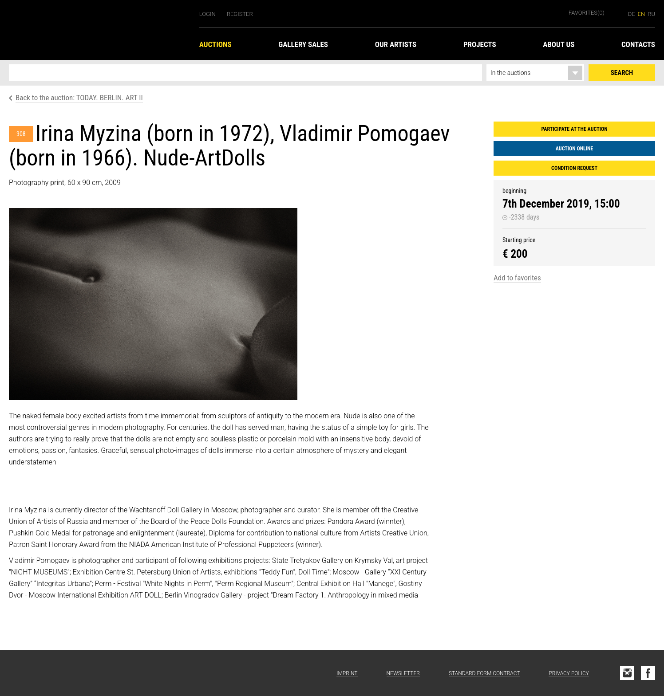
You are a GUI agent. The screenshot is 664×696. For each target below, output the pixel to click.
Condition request (574, 168)
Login (207, 14)
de (631, 14)
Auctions (215, 44)
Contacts (638, 44)
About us (558, 44)
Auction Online (574, 148)
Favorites (587, 12)
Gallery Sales (303, 44)
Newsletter (403, 673)
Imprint (346, 673)
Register (240, 14)
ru (651, 14)
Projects (479, 44)
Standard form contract (484, 673)
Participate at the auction (574, 129)
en (641, 14)
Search (622, 73)
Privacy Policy (569, 673)
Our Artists (396, 44)
